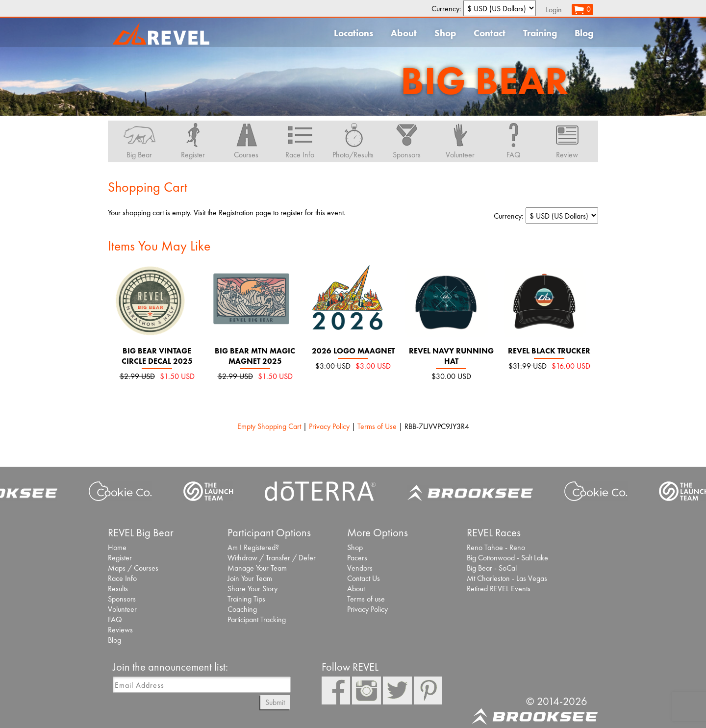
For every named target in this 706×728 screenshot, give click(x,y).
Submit (275, 702)
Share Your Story (252, 588)
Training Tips (246, 599)
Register (120, 557)
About (404, 33)
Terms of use (366, 599)
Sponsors (122, 599)
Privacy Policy (329, 426)
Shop (445, 33)
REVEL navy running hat (451, 356)
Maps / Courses (133, 568)
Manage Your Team (257, 568)
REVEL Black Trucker (549, 351)
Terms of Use (377, 426)
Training (540, 33)
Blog (584, 33)
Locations (353, 33)
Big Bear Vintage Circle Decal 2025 (157, 356)
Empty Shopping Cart (269, 426)
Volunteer (122, 609)
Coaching (242, 609)
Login (554, 9)
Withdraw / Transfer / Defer (271, 557)
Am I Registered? (253, 547)
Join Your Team (249, 578)
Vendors (360, 568)
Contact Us (363, 578)
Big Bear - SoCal (492, 568)
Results (118, 588)
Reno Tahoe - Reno (496, 547)
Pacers (357, 557)
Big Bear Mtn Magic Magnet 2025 (255, 356)
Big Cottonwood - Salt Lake (507, 557)
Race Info (122, 578)
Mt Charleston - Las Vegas (507, 578)
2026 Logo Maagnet (353, 351)
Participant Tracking (256, 619)
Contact (489, 33)
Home (117, 547)
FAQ (115, 619)
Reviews (120, 630)
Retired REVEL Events (498, 588)
